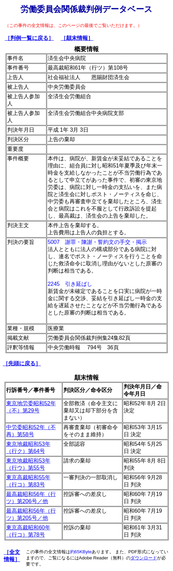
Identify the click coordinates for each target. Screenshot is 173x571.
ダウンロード (143, 557)
